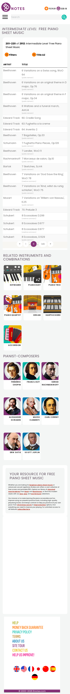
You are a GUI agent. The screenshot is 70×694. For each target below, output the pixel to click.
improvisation (40, 505)
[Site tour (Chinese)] (45, 669)
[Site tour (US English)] (24, 669)
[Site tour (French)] (31, 669)
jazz (21, 494)
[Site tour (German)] (34, 677)
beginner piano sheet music (41, 485)
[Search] (64, 17)
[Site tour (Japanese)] (38, 669)
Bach (27, 491)
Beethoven (37, 491)
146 (43, 244)
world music (36, 494)
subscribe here (23, 509)
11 (33, 244)
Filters (13, 54)
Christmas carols (24, 505)
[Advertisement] (17, 559)
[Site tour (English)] (16, 669)
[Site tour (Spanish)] (52, 669)
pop (25, 494)
